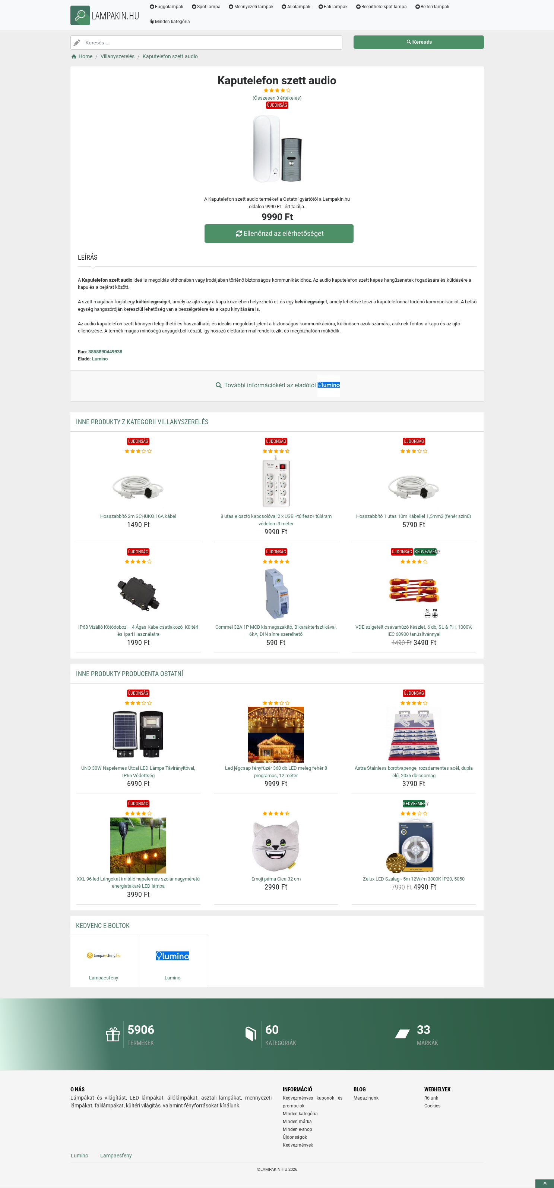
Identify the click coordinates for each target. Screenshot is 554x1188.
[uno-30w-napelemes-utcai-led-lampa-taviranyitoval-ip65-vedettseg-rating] (138, 703)
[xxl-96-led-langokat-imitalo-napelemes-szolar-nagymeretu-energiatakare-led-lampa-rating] (138, 813)
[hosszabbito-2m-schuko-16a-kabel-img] (138, 483)
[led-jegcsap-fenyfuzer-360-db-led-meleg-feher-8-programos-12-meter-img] (276, 735)
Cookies (432, 1106)
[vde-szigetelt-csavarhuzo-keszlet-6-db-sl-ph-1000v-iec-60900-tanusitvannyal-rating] (414, 562)
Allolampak (295, 6)
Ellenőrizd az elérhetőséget (278, 233)
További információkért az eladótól (276, 386)
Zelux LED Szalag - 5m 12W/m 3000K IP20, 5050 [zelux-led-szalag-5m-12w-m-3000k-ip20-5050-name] (414, 879)
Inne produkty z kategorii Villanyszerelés (142, 422)
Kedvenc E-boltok (103, 925)
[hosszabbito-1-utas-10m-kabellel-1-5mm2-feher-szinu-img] (414, 483)
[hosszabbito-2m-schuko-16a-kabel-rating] (138, 451)
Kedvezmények (298, 1145)
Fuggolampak (166, 6)
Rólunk (431, 1098)
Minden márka (297, 1121)
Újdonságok (295, 1137)
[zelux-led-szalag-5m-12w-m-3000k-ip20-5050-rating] (414, 813)
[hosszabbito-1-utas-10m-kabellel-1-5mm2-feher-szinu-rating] (414, 451)
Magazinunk (366, 1098)
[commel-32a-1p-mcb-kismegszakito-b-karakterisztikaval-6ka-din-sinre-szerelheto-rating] (276, 562)
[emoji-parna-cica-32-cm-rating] (276, 813)
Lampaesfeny (116, 1156)
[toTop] (544, 1183)
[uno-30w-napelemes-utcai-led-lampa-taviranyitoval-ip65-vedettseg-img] (138, 735)
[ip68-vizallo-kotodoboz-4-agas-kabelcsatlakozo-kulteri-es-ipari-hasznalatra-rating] (138, 562)
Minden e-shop (297, 1129)
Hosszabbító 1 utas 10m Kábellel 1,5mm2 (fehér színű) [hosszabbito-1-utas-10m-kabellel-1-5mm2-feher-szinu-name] (413, 516)
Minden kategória (169, 21)
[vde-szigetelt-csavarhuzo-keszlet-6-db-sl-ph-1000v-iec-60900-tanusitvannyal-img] (414, 594)
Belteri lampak (431, 6)
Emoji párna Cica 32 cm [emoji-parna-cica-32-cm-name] (276, 879)
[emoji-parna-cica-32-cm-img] (276, 845)
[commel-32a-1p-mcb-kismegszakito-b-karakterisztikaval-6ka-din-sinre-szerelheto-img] (276, 594)
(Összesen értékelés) (277, 98)
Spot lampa (206, 6)
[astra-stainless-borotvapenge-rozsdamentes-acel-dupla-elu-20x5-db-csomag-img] (414, 735)
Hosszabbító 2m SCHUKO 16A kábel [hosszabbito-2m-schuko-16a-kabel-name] (138, 516)
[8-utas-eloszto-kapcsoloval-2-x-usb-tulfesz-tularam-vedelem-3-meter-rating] (276, 451)
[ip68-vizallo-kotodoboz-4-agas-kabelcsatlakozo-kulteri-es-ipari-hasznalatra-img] (138, 594)
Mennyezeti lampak (250, 6)
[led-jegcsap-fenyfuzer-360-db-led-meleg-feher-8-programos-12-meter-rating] (276, 703)
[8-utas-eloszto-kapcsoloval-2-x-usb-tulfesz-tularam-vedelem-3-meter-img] (276, 483)
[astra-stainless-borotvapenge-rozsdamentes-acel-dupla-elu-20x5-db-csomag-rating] (414, 703)
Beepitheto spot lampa (381, 6)
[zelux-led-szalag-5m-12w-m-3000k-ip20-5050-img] (414, 845)
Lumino (100, 359)
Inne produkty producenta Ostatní (129, 674)
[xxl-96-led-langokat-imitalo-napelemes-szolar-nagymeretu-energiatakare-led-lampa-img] (138, 845)
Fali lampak (333, 6)
